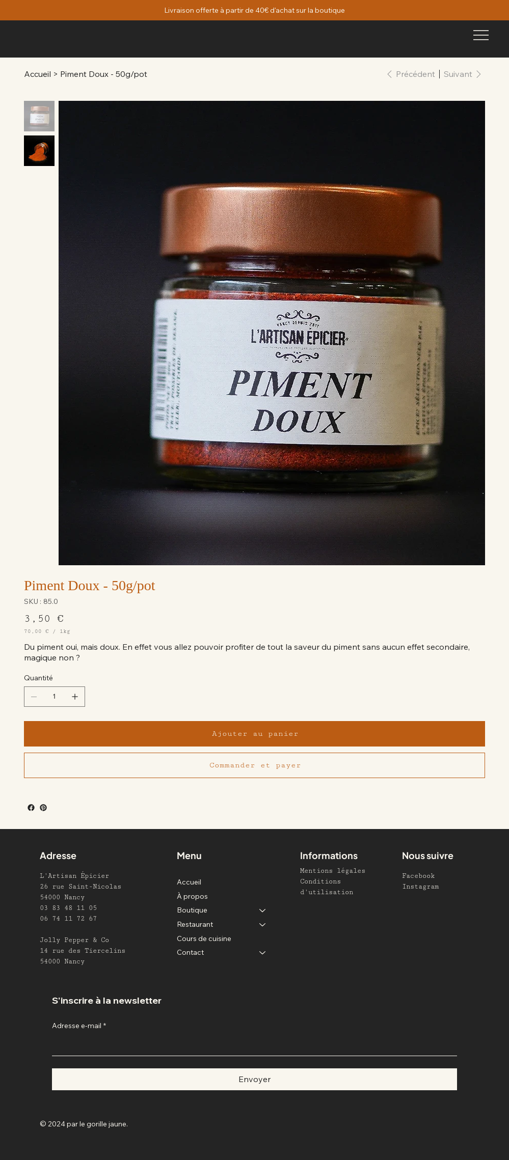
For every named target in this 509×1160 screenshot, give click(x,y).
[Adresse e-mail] (251, 1045)
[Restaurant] (263, 925)
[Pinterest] (43, 808)
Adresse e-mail (79, 1026)
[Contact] (263, 953)
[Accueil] (37, 74)
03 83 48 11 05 (68, 908)
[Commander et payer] (254, 765)
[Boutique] (263, 910)
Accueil (189, 882)
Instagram (420, 886)
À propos (192, 896)
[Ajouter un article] (75, 696)
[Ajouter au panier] (254, 734)
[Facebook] (31, 808)
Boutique (192, 910)
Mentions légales (332, 871)
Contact (190, 952)
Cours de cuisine (204, 938)
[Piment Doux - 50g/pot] (103, 74)
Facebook (418, 876)
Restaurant (195, 924)
